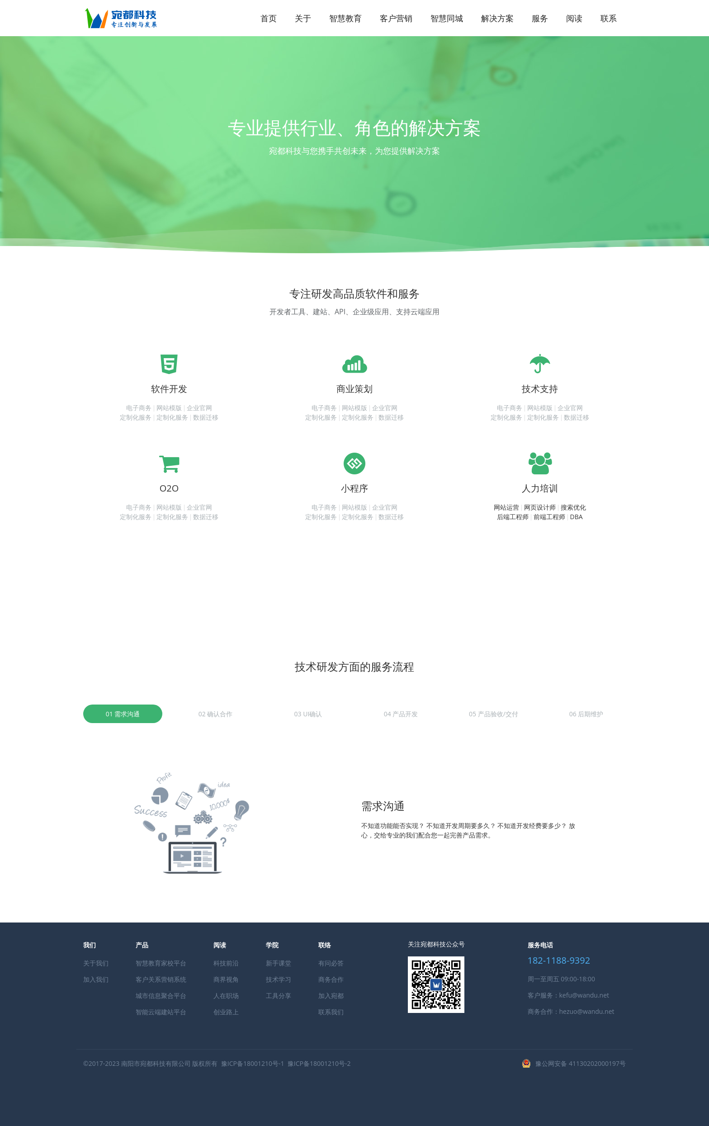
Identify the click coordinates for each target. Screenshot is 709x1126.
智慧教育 (345, 18)
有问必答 (331, 963)
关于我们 (96, 963)
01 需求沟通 (123, 714)
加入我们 (96, 979)
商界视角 (226, 979)
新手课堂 (278, 963)
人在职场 (226, 995)
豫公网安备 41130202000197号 (580, 1063)
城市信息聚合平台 (161, 995)
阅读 (574, 18)
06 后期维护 (586, 714)
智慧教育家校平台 (161, 963)
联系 (608, 18)
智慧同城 (446, 18)
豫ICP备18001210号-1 (252, 1063)
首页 (268, 18)
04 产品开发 (401, 714)
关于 (303, 18)
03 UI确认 (308, 714)
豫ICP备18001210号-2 (319, 1063)
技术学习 (278, 979)
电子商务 (138, 407)
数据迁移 (205, 417)
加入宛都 (331, 995)
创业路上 (226, 1012)
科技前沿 (226, 963)
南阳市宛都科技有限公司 (156, 1063)
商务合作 (331, 979)
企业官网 (199, 407)
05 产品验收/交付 (493, 714)
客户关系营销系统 (161, 979)
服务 (540, 18)
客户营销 (396, 18)
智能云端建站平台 (161, 1012)
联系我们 (331, 1012)
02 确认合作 (216, 714)
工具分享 (278, 995)
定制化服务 (135, 417)
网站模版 (169, 407)
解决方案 (497, 18)
